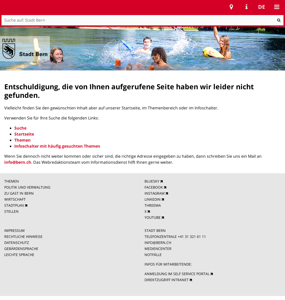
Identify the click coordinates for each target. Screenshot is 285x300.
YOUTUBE (153, 217)
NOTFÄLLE (153, 254)
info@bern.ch (17, 162)
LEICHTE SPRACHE (19, 254)
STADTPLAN (14, 205)
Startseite (24, 134)
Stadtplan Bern (231, 7)
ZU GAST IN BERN (19, 193)
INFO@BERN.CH (158, 242)
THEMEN (11, 181)
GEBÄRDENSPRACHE (21, 248)
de (261, 6)
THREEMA (153, 205)
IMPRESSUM (14, 230)
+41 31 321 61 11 (192, 236)
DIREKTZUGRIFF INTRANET (167, 279)
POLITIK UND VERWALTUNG (27, 187)
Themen (22, 140)
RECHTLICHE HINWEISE (23, 236)
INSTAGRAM (155, 193)
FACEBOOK (154, 187)
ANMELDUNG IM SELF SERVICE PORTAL (177, 273)
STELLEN (11, 211)
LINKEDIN (153, 199)
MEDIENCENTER (158, 248)
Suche (20, 128)
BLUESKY (152, 181)
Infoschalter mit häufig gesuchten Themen (57, 146)
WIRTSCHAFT (15, 199)
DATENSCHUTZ (16, 242)
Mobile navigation (276, 7)
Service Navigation (246, 7)
